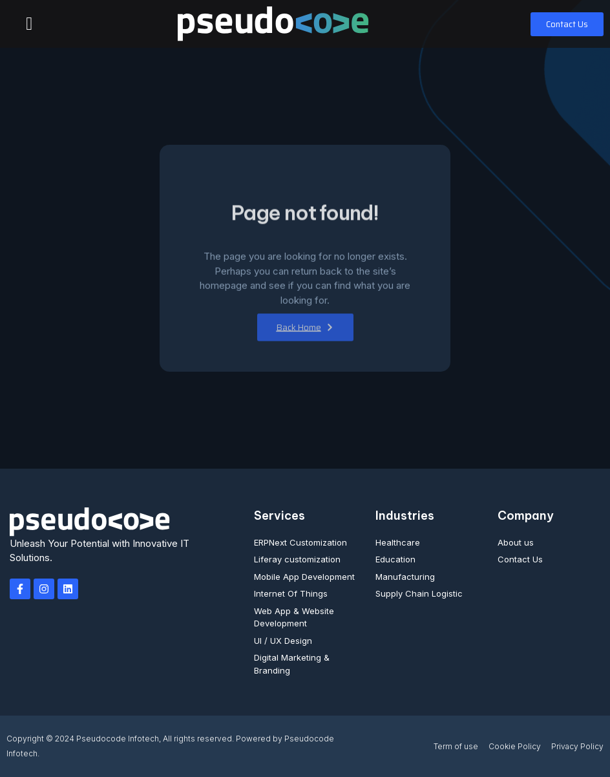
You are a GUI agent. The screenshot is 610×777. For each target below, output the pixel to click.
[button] (29, 23)
